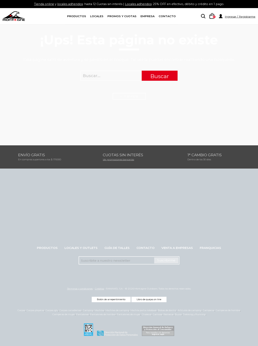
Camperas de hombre (227, 310)
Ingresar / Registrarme (240, 16)
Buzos (178, 314)
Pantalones (82, 314)
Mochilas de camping (117, 310)
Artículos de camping (190, 310)
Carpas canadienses (70, 310)
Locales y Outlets (81, 248)
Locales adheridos (138, 4)
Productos (76, 16)
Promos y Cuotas (121, 16)
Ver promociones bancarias (118, 159)
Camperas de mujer (63, 314)
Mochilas (99, 310)
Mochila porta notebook (143, 310)
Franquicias (210, 248)
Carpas (21, 310)
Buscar (159, 76)
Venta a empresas (177, 248)
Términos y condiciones (80, 288)
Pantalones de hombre (103, 314)
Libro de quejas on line (149, 299)
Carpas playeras (35, 310)
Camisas (157, 314)
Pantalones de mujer (128, 314)
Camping (88, 310)
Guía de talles (117, 248)
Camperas (208, 310)
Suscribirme (166, 260)
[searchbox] (202, 16)
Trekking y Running (194, 314)
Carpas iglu (51, 310)
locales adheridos (67, 4)
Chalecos (146, 314)
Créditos (99, 288)
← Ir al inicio (129, 96)
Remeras (168, 314)
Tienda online (41, 4)
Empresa (147, 16)
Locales (96, 16)
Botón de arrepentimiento (111, 299)
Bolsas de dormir (167, 310)
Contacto (167, 16)
